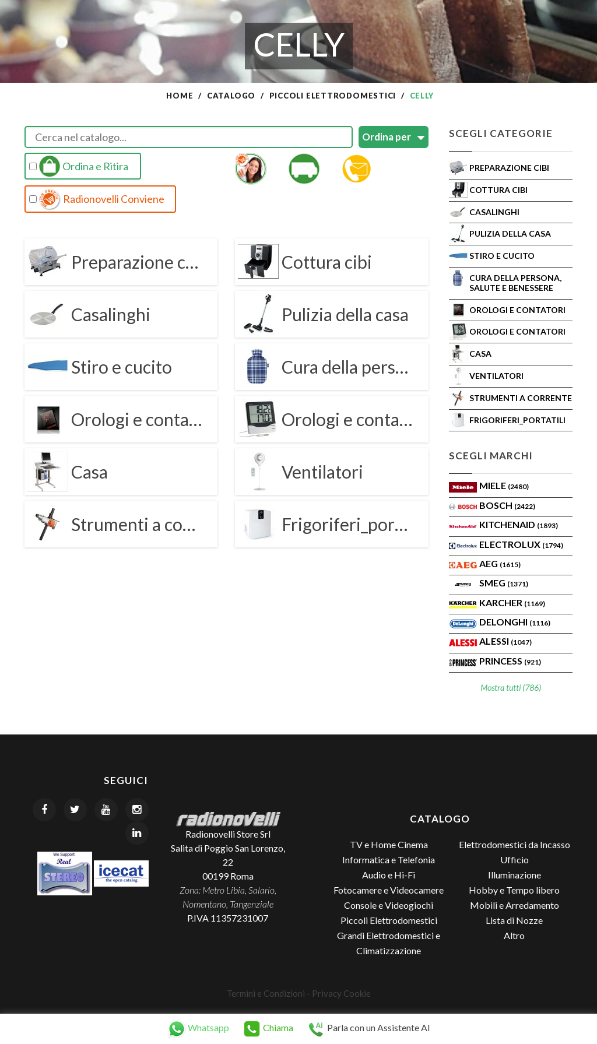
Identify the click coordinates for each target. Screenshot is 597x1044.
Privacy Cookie (341, 993)
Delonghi (514, 621)
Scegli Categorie (501, 133)
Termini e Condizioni (266, 993)
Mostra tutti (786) (510, 688)
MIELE (504, 485)
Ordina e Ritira (78, 166)
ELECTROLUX (521, 544)
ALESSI (505, 640)
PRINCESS (510, 660)
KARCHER (512, 602)
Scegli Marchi (491, 455)
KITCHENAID (518, 524)
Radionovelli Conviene (96, 199)
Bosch (507, 505)
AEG (500, 563)
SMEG (503, 582)
